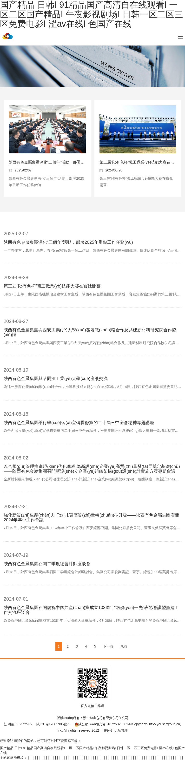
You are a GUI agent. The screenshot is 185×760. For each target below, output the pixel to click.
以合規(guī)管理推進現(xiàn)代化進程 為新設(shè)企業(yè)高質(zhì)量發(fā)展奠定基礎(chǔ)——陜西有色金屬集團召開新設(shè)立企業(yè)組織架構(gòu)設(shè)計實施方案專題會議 (92, 469)
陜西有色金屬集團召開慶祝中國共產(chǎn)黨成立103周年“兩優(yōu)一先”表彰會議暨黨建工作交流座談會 (91, 610)
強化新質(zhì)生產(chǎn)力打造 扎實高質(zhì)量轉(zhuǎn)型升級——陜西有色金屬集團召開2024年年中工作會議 (91, 517)
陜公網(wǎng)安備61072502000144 (103, 724)
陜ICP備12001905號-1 (53, 724)
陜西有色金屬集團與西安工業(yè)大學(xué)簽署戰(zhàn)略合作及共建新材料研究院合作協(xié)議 (90, 332)
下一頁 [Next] (108, 646)
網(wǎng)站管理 (116, 730)
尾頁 (123, 646)
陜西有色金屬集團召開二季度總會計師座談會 (47, 563)
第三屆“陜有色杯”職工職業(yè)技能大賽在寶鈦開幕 (52, 286)
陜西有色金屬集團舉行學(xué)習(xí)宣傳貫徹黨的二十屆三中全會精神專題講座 (79, 422)
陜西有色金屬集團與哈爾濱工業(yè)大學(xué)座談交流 (56, 378)
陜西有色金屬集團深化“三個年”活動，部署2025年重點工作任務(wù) (66, 162)
